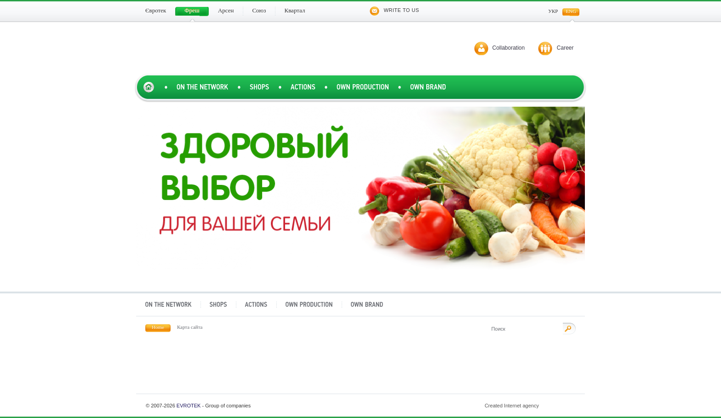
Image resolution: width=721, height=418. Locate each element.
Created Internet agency (531, 405)
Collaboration (508, 48)
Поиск (569, 328)
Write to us (394, 10)
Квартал (478, 368)
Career (565, 48)
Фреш (242, 368)
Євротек (164, 368)
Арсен (321, 368)
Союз (400, 368)
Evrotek (189, 405)
